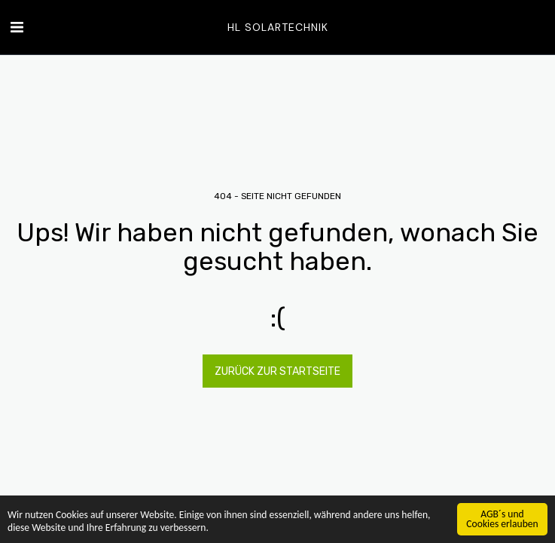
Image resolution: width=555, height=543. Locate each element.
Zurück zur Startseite (277, 371)
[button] (16, 27)
